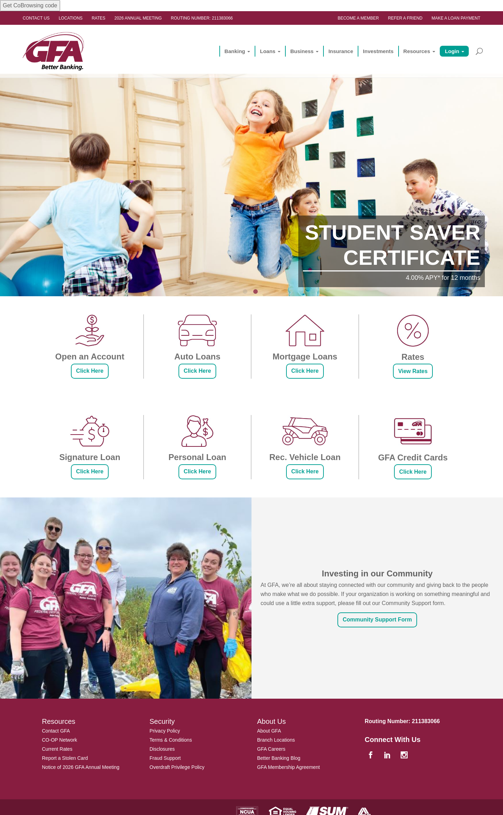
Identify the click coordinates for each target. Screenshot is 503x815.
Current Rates (57, 749)
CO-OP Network (59, 740)
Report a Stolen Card (65, 758)
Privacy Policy (165, 731)
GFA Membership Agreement (288, 767)
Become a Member (358, 18)
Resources (416, 51)
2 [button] (256, 292)
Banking (234, 51)
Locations (70, 18)
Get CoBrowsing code (30, 5)
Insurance (340, 51)
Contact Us (36, 18)
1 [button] (246, 292)
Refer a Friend (405, 18)
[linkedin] (388, 755)
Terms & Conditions (171, 740)
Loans (267, 51)
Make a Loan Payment (455, 18)
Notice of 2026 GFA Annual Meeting (80, 767)
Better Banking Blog (278, 758)
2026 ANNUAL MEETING (138, 18)
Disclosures (162, 749)
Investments (378, 51)
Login (452, 51)
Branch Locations (276, 740)
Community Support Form (377, 620)
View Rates (413, 371)
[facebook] (371, 755)
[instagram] (404, 755)
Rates (98, 18)
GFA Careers (271, 749)
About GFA (269, 731)
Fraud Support (165, 758)
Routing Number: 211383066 (202, 18)
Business (302, 51)
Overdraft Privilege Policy (177, 767)
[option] (251, 167)
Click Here (89, 371)
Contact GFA (56, 731)
